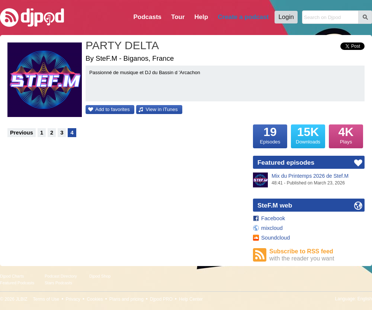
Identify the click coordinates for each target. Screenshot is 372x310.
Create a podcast (243, 16)
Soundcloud (275, 238)
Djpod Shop (100, 276)
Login (286, 16)
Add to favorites (112, 109)
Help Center (191, 299)
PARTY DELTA (122, 45)
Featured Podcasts (17, 283)
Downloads (308, 134)
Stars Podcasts (58, 283)
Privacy (73, 299)
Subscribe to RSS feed (317, 255)
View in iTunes (162, 109)
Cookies (95, 299)
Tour (178, 16)
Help (201, 16)
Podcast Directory (61, 276)
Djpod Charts (12, 276)
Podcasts (147, 16)
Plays (346, 134)
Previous (21, 133)
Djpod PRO (161, 299)
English (364, 298)
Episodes (270, 134)
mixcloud (272, 228)
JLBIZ (21, 299)
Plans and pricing (126, 299)
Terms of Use (46, 299)
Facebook (273, 218)
